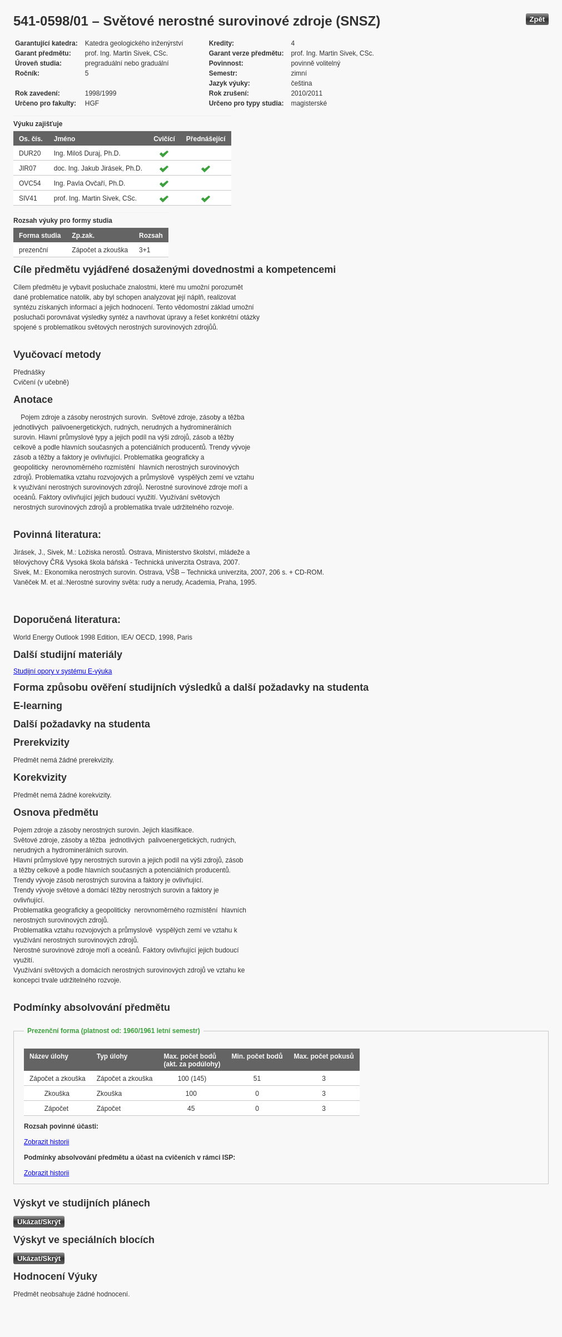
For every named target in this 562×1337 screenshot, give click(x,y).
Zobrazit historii (46, 1142)
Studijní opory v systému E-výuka (62, 671)
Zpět (537, 19)
